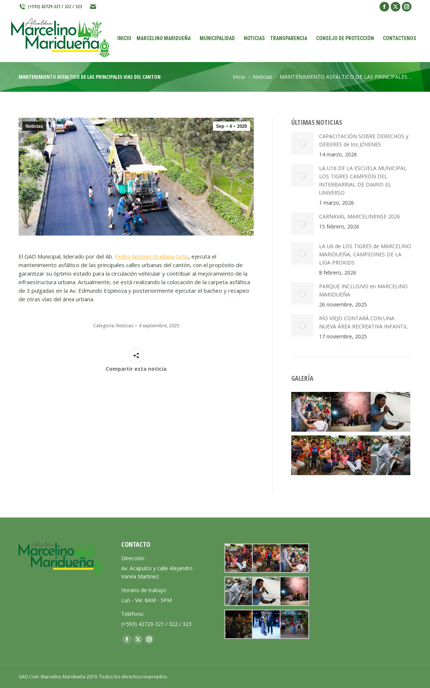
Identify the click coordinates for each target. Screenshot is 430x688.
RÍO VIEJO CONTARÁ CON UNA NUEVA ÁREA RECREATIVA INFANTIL (363, 322)
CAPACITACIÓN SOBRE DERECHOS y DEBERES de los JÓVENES (363, 140)
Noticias (34, 126)
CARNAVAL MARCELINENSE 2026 (359, 216)
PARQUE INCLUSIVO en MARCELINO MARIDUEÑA (363, 290)
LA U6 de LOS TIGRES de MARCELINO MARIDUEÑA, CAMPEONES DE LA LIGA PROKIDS (365, 254)
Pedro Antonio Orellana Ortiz (151, 256)
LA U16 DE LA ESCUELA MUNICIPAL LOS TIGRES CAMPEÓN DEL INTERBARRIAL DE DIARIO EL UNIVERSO (363, 180)
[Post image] (302, 143)
